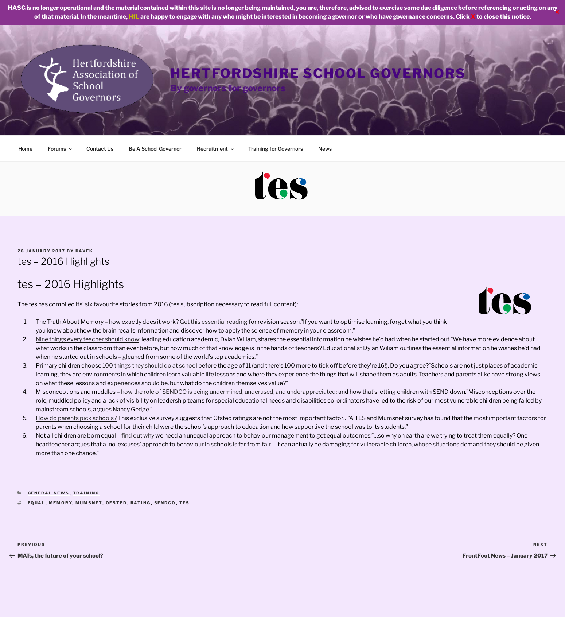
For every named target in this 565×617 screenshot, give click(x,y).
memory (60, 502)
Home (25, 148)
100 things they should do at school (149, 365)
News (325, 148)
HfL (134, 16)
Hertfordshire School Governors (317, 73)
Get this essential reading (214, 321)
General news (49, 493)
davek (84, 250)
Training (86, 493)
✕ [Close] (557, 12)
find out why (137, 435)
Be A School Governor (155, 148)
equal (37, 502)
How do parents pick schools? (76, 418)
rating (140, 502)
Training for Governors (275, 148)
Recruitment (216, 148)
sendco (165, 502)
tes (184, 502)
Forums (60, 148)
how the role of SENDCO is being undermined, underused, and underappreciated (228, 391)
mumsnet (88, 502)
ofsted (116, 502)
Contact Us (99, 148)
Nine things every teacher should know (87, 339)
